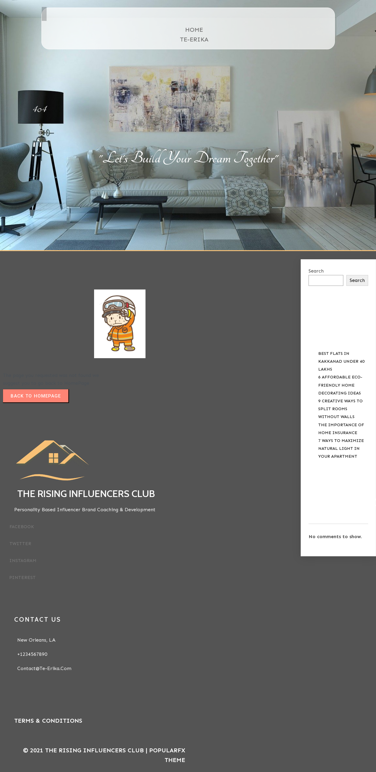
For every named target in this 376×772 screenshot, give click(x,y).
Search (316, 271)
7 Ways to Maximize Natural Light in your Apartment (341, 448)
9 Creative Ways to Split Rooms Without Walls (340, 408)
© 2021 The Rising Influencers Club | (86, 750)
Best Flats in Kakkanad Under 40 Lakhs (341, 361)
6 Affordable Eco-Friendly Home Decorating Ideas (340, 385)
